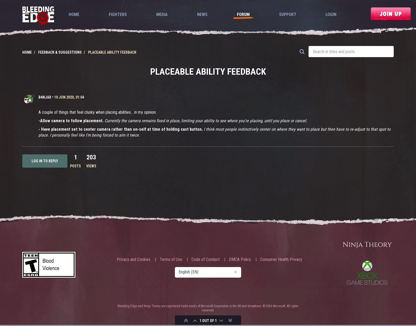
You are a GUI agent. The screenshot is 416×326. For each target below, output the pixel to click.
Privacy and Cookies (133, 259)
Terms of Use (171, 259)
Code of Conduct (206, 259)
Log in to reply (45, 161)
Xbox (367, 273)
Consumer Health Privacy (281, 259)
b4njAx (44, 97)
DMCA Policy (240, 259)
